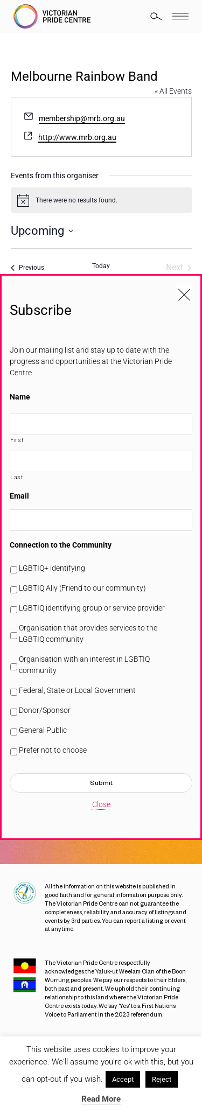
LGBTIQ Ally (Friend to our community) (82, 588)
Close (101, 804)
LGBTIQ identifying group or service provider (92, 608)
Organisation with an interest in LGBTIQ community (84, 665)
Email (19, 496)
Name (20, 397)
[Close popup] (184, 292)
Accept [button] (123, 1079)
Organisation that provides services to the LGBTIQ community (88, 633)
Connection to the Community (61, 545)
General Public (43, 730)
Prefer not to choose (53, 750)
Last (17, 477)
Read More (101, 1099)
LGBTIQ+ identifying (52, 568)
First (17, 440)
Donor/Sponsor (45, 710)
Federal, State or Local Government (77, 690)
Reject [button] (161, 1079)
